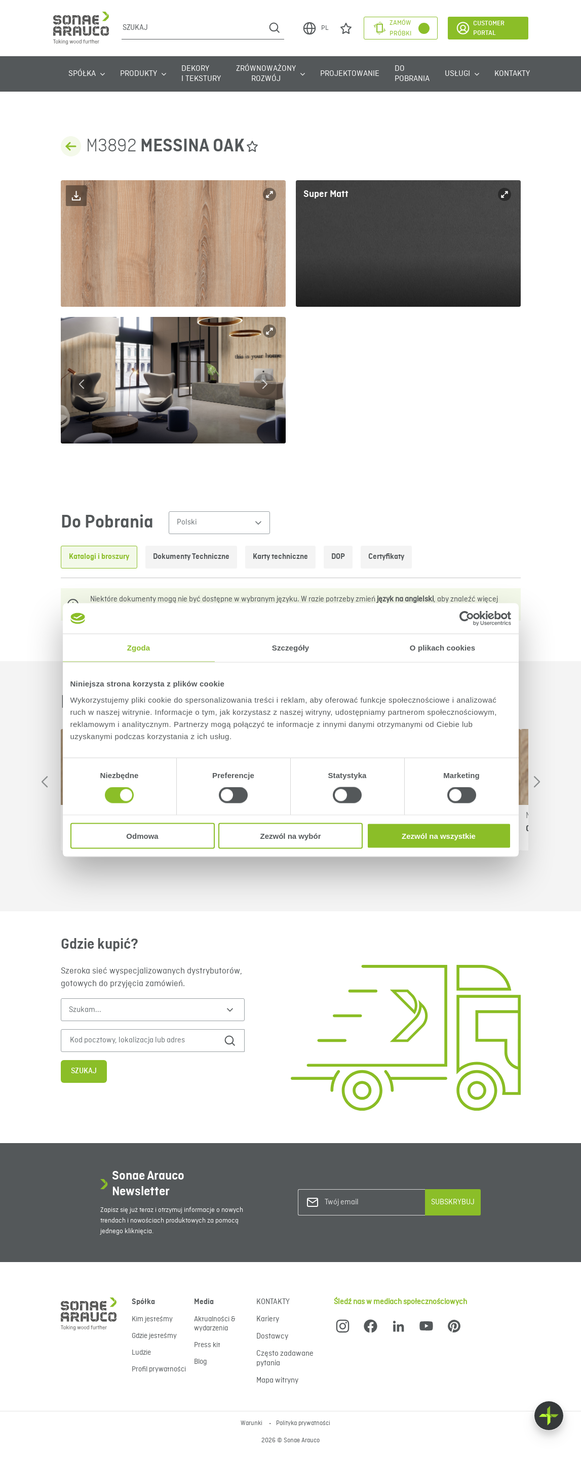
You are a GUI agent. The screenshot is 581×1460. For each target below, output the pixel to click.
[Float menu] (549, 1416)
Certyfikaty (386, 557)
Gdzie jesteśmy (154, 1336)
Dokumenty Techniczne (191, 557)
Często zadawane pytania (285, 1358)
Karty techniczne (280, 557)
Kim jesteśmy (152, 1319)
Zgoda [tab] (138, 647)
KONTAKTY (512, 74)
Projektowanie (349, 74)
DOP (338, 557)
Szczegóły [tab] (290, 647)
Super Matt (325, 194)
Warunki (252, 1424)
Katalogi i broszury (99, 557)
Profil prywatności (159, 1369)
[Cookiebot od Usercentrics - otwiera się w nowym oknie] (466, 618)
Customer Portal (480, 28)
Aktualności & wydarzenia (215, 1324)
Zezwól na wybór (290, 835)
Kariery (267, 1319)
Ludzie (141, 1352)
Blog (200, 1361)
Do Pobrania (412, 74)
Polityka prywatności (303, 1424)
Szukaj (84, 1071)
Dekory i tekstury (201, 74)
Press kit (207, 1345)
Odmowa (142, 835)
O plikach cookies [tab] (442, 647)
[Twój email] (366, 1202)
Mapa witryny (277, 1380)
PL (315, 28)
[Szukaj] (193, 28)
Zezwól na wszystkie (439, 835)
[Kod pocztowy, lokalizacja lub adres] (142, 1040)
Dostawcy (272, 1336)
